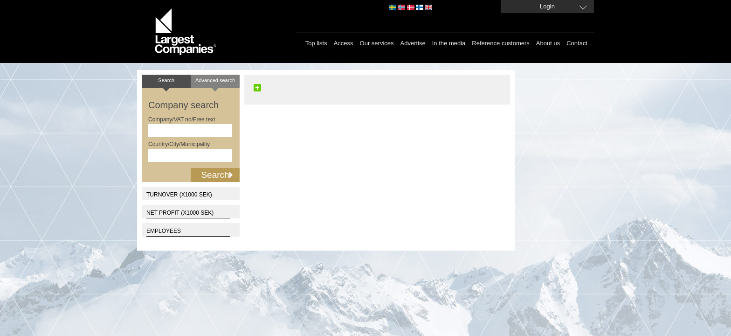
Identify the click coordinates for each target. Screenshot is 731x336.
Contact (576, 43)
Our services (377, 43)
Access (343, 43)
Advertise (413, 43)
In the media (449, 43)
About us (548, 43)
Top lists (316, 43)
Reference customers (501, 43)
